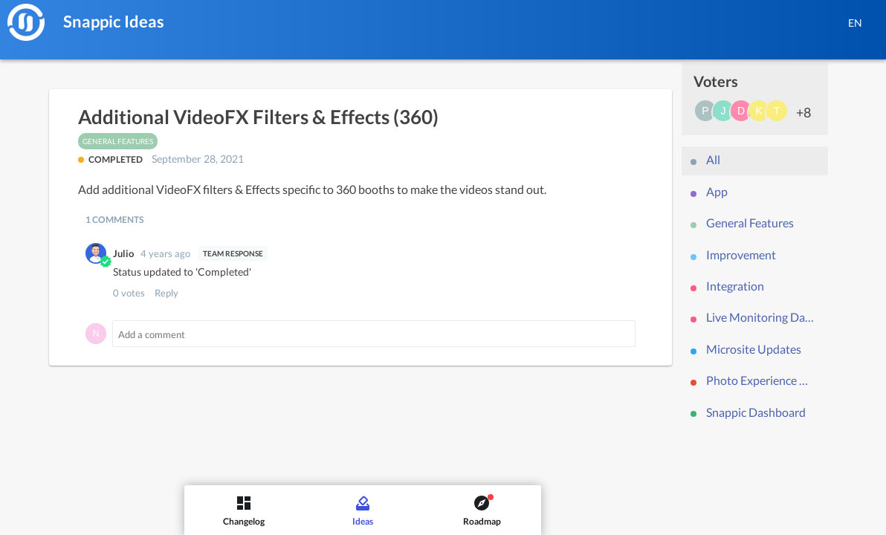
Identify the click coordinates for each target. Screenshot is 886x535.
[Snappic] (26, 22)
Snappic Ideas (113, 21)
